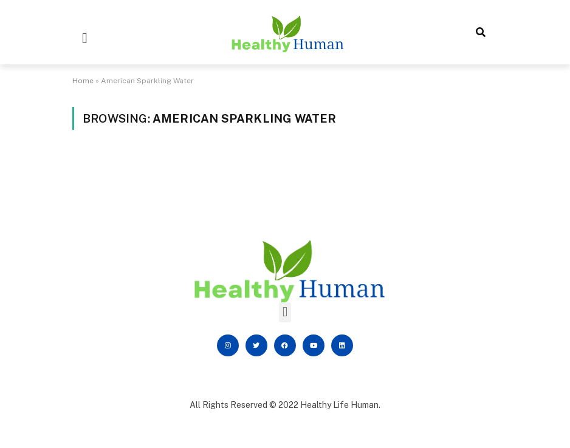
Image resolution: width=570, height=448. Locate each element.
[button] (84, 38)
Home (83, 80)
